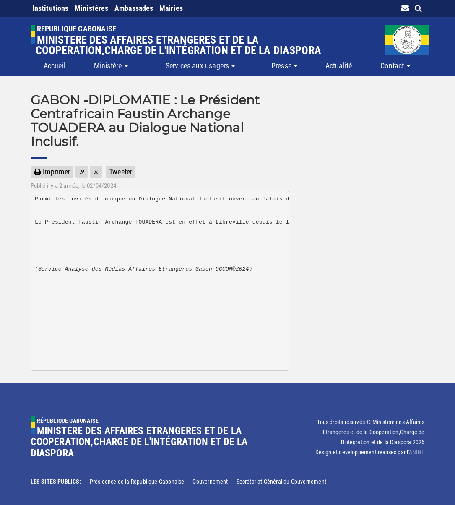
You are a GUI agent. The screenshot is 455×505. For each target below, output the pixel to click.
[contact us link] (405, 8)
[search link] (418, 8)
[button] (81, 172)
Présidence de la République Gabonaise (137, 481)
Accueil (54, 65)
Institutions (50, 8)
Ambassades (133, 8)
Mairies (171, 8)
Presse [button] (284, 65)
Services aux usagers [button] (200, 65)
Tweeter (120, 171)
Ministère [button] (111, 65)
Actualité (338, 65)
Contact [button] (395, 65)
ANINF (417, 452)
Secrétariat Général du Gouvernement (281, 481)
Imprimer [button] (52, 171)
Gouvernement (210, 481)
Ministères (92, 8)
